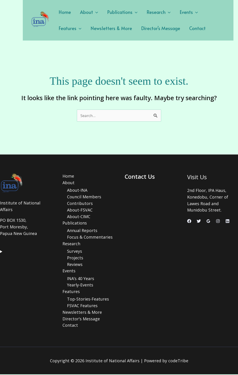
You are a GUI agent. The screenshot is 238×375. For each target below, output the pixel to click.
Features (205, 12)
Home (63, 12)
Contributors (80, 203)
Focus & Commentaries (90, 237)
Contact (160, 28)
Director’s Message (125, 28)
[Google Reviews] (208, 221)
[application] (92, 12)
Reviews (75, 265)
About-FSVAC (80, 210)
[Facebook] (189, 221)
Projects (75, 258)
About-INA (77, 190)
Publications (116, 12)
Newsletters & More (78, 28)
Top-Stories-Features (88, 299)
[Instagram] (218, 221)
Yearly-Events (80, 285)
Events (178, 12)
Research (151, 12)
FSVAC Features (82, 306)
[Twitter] (199, 221)
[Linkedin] (227, 221)
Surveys (74, 251)
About (86, 12)
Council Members (84, 197)
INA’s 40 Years (80, 279)
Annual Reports (82, 231)
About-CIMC (78, 216)
